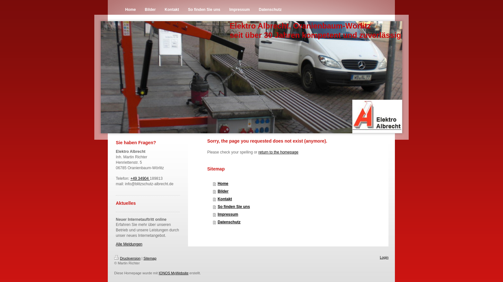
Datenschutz (228, 222)
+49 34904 (139, 178)
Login (384, 257)
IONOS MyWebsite (174, 273)
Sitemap (149, 258)
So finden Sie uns (233, 206)
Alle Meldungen (129, 244)
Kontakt (224, 199)
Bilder (222, 191)
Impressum (227, 214)
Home (222, 183)
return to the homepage (278, 152)
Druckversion (127, 258)
